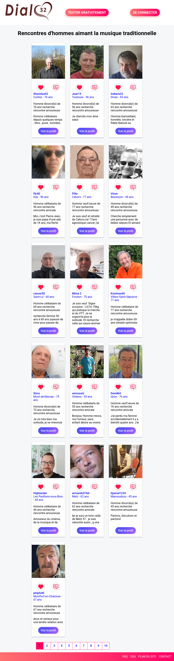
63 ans (124, 97)
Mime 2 (76, 293)
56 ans (90, 97)
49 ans (129, 197)
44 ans (39, 499)
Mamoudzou (118, 496)
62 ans (84, 496)
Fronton (77, 296)
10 (105, 645)
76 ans (48, 97)
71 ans (115, 300)
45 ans (132, 496)
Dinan (114, 97)
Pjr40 (36, 193)
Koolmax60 (118, 293)
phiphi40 (38, 593)
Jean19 (76, 93)
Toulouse (77, 97)
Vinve (114, 193)
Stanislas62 (40, 93)
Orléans (77, 396)
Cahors (76, 197)
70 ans (88, 296)
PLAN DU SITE (147, 656)
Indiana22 (117, 93)
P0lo (75, 193)
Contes (37, 97)
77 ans (87, 197)
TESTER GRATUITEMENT (87, 12)
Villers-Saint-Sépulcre (124, 296)
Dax (35, 197)
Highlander (40, 493)
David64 (116, 393)
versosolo (78, 393)
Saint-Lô (38, 296)
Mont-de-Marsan (43, 396)
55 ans (88, 396)
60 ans (50, 296)
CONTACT (165, 656)
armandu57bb (80, 493)
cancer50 (39, 293)
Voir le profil (48, 131)
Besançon (117, 197)
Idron (114, 396)
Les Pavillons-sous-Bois (48, 496)
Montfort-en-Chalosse (47, 596)
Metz (75, 496)
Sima (36, 393)
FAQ (125, 656)
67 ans (37, 599)
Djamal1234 (118, 493)
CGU (133, 656)
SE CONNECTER (145, 12)
